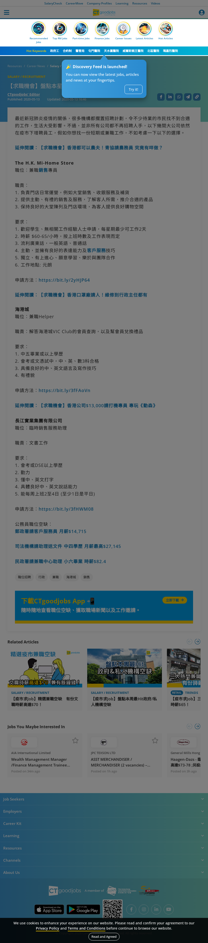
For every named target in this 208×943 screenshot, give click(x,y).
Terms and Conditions (86, 928)
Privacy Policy (47, 928)
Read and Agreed (104, 936)
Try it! (133, 89)
